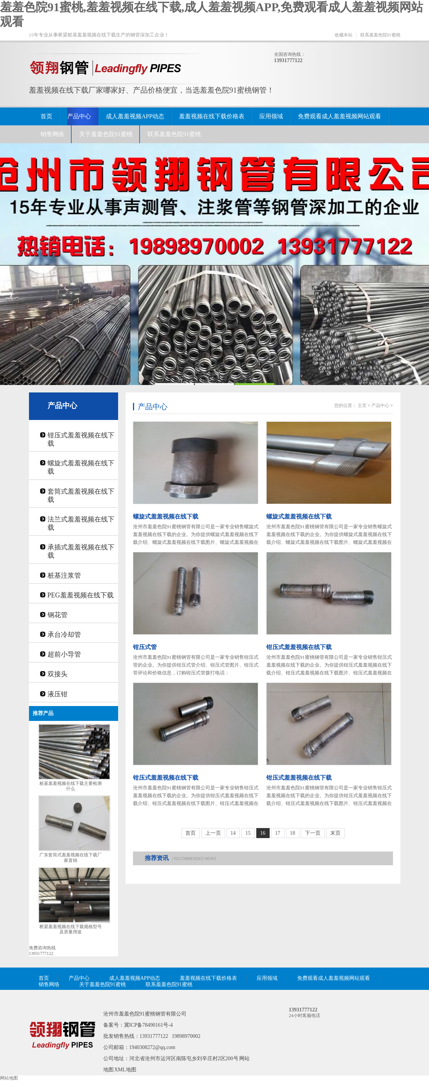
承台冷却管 (64, 634)
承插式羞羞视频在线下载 (81, 551)
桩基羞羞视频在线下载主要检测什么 (70, 786)
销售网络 (52, 134)
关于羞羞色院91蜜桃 (106, 134)
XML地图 (125, 1069)
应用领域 (271, 116)
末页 (335, 833)
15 (248, 833)
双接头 (58, 674)
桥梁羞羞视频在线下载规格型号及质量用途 (70, 929)
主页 (362, 405)
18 (292, 833)
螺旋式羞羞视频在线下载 (81, 467)
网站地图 (9, 1078)
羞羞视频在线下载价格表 (211, 116)
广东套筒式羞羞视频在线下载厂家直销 (70, 857)
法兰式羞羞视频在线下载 (81, 523)
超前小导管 (64, 654)
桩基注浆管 (64, 575)
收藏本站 (343, 35)
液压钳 (58, 694)
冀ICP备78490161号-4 (148, 1025)
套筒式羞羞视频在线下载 (81, 495)
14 (233, 833)
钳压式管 (145, 647)
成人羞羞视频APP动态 (135, 116)
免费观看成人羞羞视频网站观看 (339, 116)
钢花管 (58, 615)
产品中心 (79, 116)
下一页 (313, 833)
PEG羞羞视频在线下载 (81, 595)
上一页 (213, 833)
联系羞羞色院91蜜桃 (380, 35)
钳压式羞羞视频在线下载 (81, 439)
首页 (46, 116)
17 (277, 833)
